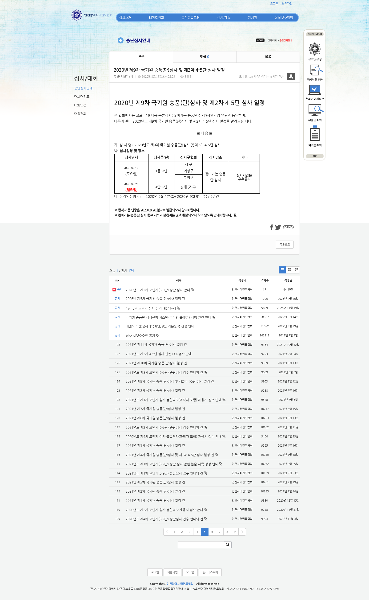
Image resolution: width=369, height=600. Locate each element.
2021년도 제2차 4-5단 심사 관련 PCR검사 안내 (159, 354)
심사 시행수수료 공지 (142, 336)
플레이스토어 (210, 572)
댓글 (204, 56)
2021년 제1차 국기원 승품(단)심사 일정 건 (155, 500)
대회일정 (80, 105)
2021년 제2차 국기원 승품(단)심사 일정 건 (155, 491)
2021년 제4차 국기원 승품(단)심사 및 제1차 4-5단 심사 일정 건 (170, 455)
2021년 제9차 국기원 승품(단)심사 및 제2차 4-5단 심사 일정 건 (170, 381)
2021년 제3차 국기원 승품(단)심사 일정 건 (155, 482)
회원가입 (287, 3)
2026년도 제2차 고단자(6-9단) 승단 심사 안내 (160, 290)
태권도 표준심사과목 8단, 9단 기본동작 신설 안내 (160, 326)
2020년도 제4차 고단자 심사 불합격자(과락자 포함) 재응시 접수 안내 (173, 436)
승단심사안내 (83, 88)
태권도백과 (156, 17)
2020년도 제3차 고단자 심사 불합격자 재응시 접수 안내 (164, 510)
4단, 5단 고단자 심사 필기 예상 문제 (153, 308)
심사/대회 (224, 17)
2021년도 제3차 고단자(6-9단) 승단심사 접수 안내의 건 (164, 372)
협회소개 (125, 17)
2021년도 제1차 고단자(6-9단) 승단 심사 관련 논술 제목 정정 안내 (172, 464)
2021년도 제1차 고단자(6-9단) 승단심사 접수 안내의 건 (164, 473)
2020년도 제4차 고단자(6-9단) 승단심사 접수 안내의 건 (164, 519)
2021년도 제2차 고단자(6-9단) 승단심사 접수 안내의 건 (164, 427)
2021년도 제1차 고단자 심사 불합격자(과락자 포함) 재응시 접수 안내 (173, 400)
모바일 (190, 572)
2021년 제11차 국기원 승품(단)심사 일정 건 (156, 344)
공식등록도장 (190, 17)
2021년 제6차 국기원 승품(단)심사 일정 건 (155, 418)
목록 (268, 56)
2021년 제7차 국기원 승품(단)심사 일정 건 (155, 409)
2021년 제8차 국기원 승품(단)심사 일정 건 (155, 390)
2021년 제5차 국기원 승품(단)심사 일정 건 (155, 445)
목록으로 (285, 244)
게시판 (252, 17)
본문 (141, 56)
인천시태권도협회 (123, 76)
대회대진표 (81, 96)
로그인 (274, 3)
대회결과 (80, 114)
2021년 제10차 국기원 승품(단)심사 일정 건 (156, 363)
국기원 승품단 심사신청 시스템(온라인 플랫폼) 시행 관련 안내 (170, 317)
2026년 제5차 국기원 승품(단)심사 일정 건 (155, 298)
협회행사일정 (284, 17)
